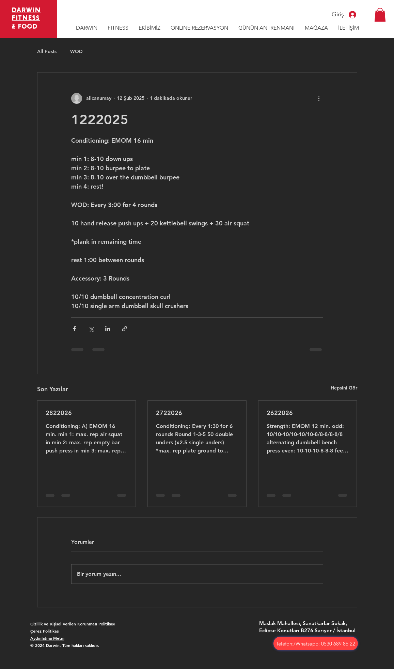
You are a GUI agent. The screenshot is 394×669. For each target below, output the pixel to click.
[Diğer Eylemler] (319, 98)
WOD (76, 51)
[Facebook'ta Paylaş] (74, 328)
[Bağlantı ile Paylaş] (124, 328)
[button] (380, 15)
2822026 (59, 413)
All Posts (47, 51)
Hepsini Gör (344, 388)
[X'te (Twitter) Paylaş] (91, 328)
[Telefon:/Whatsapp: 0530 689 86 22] (315, 643)
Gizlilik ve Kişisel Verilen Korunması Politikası (72, 623)
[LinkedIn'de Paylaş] (108, 328)
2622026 (280, 413)
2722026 (169, 413)
